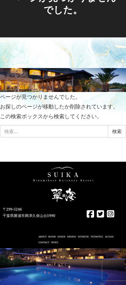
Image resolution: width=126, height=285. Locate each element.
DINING (71, 236)
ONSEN (61, 236)
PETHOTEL (97, 236)
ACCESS (109, 236)
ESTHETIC (83, 236)
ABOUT (42, 236)
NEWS (54, 242)
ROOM (52, 236)
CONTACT (43, 242)
